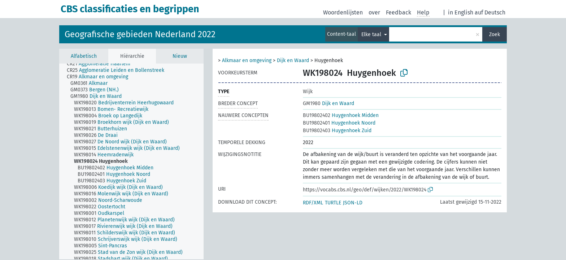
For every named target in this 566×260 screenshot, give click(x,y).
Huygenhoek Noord (339, 123)
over (374, 12)
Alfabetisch (84, 56)
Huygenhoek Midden (341, 115)
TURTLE (333, 203)
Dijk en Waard (293, 60)
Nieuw (180, 56)
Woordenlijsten (343, 12)
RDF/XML (313, 203)
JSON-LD (352, 203)
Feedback (398, 12)
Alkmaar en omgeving (246, 60)
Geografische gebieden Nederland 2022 (140, 34)
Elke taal (372, 34)
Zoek (494, 34)
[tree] (131, 161)
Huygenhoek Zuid (337, 130)
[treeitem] (101, 64)
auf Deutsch (490, 12)
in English (460, 12)
